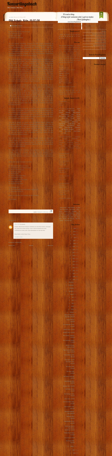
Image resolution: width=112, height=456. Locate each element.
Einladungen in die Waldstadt (99, 33)
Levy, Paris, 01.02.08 (69, 437)
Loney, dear (77, 120)
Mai (73, 303)
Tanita (60, 75)
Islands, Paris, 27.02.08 (69, 329)
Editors (78, 116)
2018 (74, 249)
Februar (72, 312)
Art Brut (78, 207)
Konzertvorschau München (99, 45)
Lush (65, 133)
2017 (74, 252)
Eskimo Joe (67, 211)
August (72, 294)
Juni (73, 300)
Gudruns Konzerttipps (101, 39)
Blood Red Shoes (64, 209)
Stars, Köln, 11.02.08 (69, 398)
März (72, 309)
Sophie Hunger (71, 123)
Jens (60, 77)
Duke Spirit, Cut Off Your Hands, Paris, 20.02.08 (69, 361)
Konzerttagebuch (21, 4)
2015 (74, 258)
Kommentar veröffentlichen (15, 242)
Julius (60, 71)
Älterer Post (50, 245)
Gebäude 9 (40, 212)
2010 (74, 273)
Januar (72, 446)
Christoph (61, 69)
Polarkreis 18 (72, 216)
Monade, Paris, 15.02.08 (68, 386)
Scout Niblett (62, 123)
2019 (74, 246)
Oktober (72, 288)
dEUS (77, 209)
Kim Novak (68, 131)
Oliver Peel (17, 224)
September (71, 291)
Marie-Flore (75, 121)
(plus (72, 114)
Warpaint (68, 112)
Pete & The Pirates (66, 214)
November (71, 285)
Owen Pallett (77, 131)
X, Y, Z (63, 38)
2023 (74, 234)
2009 (74, 276)
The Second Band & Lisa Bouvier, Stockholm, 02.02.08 (69, 427)
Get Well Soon (70, 108)
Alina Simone (63, 207)
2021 (74, 240)
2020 (74, 243)
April (72, 306)
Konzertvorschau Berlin (100, 42)
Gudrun (61, 73)
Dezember (71, 282)
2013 (74, 264)
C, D (67, 34)
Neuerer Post (12, 245)
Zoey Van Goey (68, 220)
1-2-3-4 (69, 198)
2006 (74, 453)
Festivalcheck (102, 48)
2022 (75, 237)
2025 (75, 228)
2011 (74, 270)
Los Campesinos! (65, 121)
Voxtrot (61, 220)
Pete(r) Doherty (65, 114)
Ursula (60, 79)
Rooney (64, 218)
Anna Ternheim (76, 112)
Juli (73, 297)
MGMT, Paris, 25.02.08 (68, 332)
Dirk (60, 82)
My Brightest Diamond (67, 129)
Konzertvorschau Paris (100, 36)
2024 (74, 231)
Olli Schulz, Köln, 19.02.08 (24, 20)
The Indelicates (70, 125)
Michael (61, 81)
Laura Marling (68, 127)
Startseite (31, 245)
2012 (74, 267)
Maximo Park (64, 118)
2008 (74, 279)
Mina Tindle (70, 116)
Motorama (77, 127)
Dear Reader (71, 110)
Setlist (50, 212)
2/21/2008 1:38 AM (18, 237)
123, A (61, 34)
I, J (78, 34)
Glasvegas (74, 211)
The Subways (71, 218)
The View (78, 218)
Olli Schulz (46, 212)
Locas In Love (68, 120)
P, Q (70, 36)
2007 (74, 450)
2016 (74, 255)
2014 (74, 261)
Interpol (72, 118)
